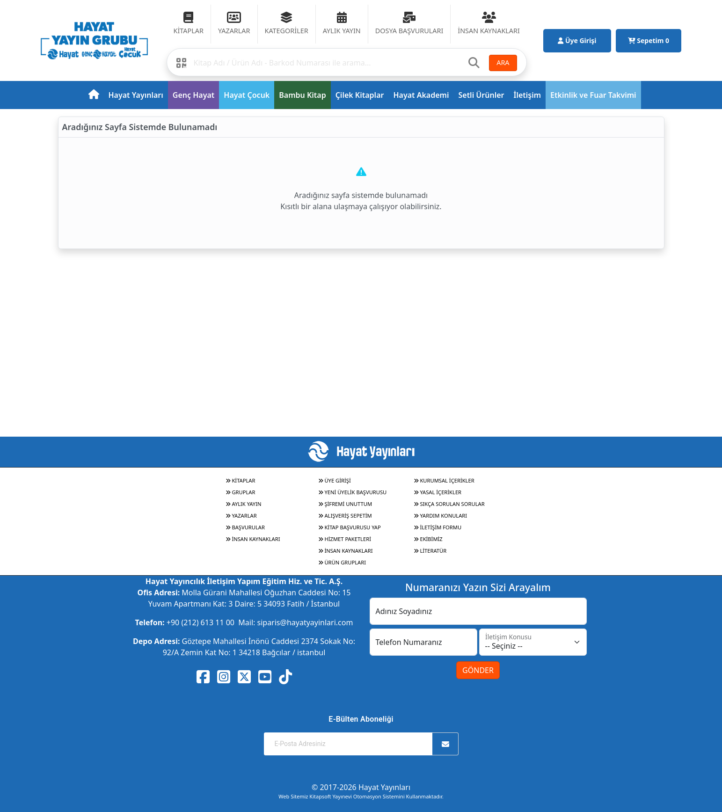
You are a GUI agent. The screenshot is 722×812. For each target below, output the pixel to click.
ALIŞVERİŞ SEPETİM (345, 515)
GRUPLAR (240, 492)
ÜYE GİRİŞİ (334, 480)
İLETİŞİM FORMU (438, 527)
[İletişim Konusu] (533, 642)
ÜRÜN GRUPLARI (342, 562)
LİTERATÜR (430, 550)
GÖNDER (478, 670)
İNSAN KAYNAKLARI (253, 538)
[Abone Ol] (445, 743)
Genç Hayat (193, 95)
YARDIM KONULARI (440, 515)
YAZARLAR (241, 515)
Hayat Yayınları (136, 95)
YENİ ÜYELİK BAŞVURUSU (352, 492)
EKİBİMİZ (428, 538)
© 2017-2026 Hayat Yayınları (361, 787)
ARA (502, 62)
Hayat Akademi (421, 95)
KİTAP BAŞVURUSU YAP (349, 527)
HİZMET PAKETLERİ (344, 538)
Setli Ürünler (481, 95)
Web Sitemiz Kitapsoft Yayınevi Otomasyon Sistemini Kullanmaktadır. (360, 796)
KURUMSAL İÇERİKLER (444, 480)
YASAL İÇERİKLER (438, 492)
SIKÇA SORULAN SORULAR (449, 503)
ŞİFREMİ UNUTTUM (345, 503)
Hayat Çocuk (247, 95)
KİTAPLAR (240, 480)
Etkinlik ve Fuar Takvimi (593, 95)
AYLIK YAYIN (244, 503)
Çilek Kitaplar (359, 95)
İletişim (527, 95)
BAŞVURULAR (245, 527)
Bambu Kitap (302, 95)
